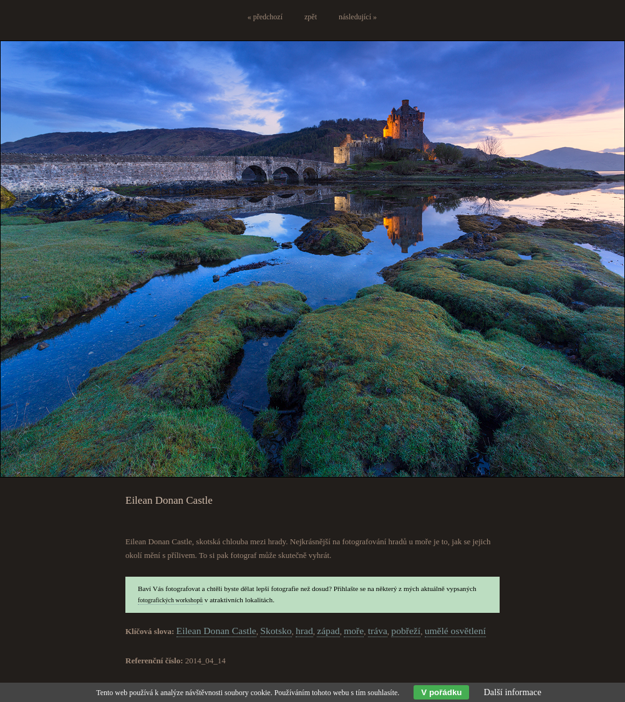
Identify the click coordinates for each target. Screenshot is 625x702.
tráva (377, 630)
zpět (310, 16)
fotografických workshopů (170, 600)
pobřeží (405, 630)
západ (328, 630)
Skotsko (275, 630)
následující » (358, 16)
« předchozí (265, 16)
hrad (304, 630)
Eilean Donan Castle (216, 630)
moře (354, 630)
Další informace (512, 692)
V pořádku (441, 692)
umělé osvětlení (455, 630)
